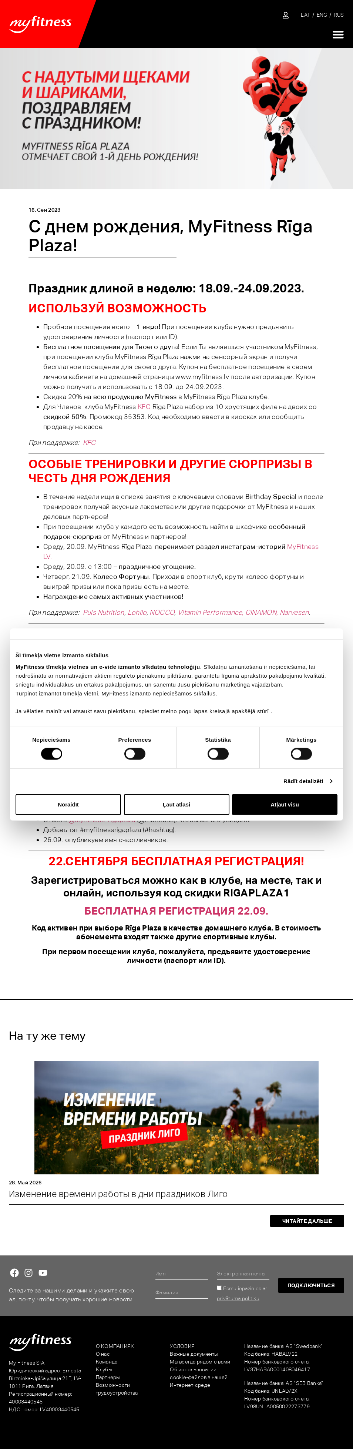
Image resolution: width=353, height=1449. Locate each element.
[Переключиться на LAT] (305, 15)
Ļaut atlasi (176, 804)
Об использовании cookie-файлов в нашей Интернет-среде (199, 1377)
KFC (144, 406)
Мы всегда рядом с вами (200, 1362)
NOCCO (161, 612)
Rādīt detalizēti (303, 781)
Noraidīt (68, 804)
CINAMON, (261, 612)
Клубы (104, 1369)
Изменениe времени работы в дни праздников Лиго (118, 1194)
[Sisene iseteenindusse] (285, 15)
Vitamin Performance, (210, 612)
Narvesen (294, 612)
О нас (103, 1354)
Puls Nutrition (103, 612)
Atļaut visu (284, 804)
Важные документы (194, 1354)
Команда (107, 1362)
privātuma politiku (238, 1298)
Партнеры (108, 1377)
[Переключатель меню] (338, 34)
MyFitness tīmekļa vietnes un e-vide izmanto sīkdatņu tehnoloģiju (108, 667)
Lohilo (137, 612)
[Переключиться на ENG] (322, 15)
